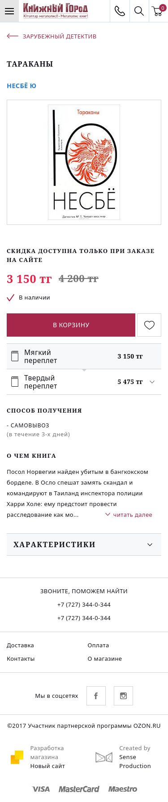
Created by (135, 748)
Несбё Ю (22, 85)
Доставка (20, 645)
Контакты (21, 658)
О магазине (105, 658)
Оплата (98, 645)
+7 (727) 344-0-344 (84, 604)
